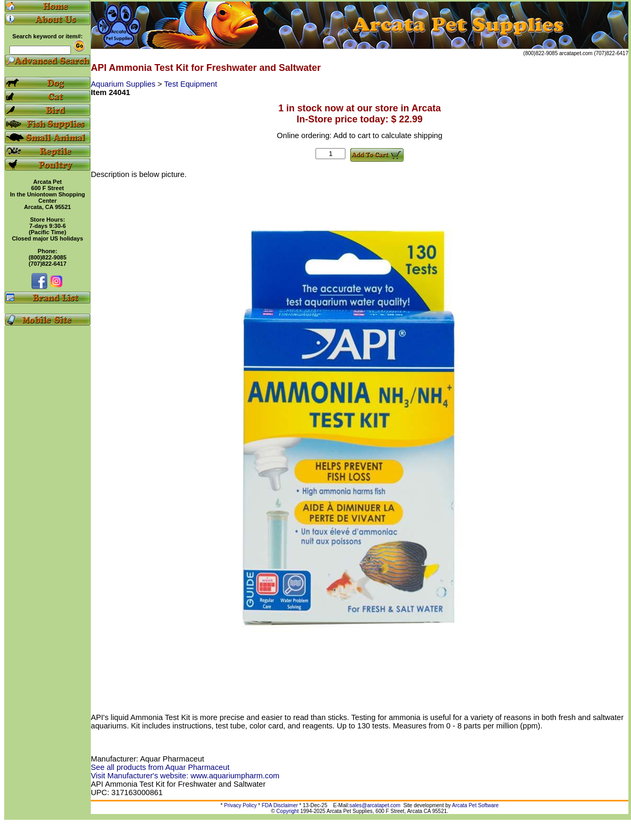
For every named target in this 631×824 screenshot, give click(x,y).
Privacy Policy (240, 805)
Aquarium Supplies (124, 84)
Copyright (287, 811)
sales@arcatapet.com (375, 805)
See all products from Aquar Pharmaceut (160, 767)
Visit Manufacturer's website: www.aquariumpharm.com (185, 775)
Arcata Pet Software (475, 805)
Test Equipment (190, 84)
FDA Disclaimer (279, 805)
